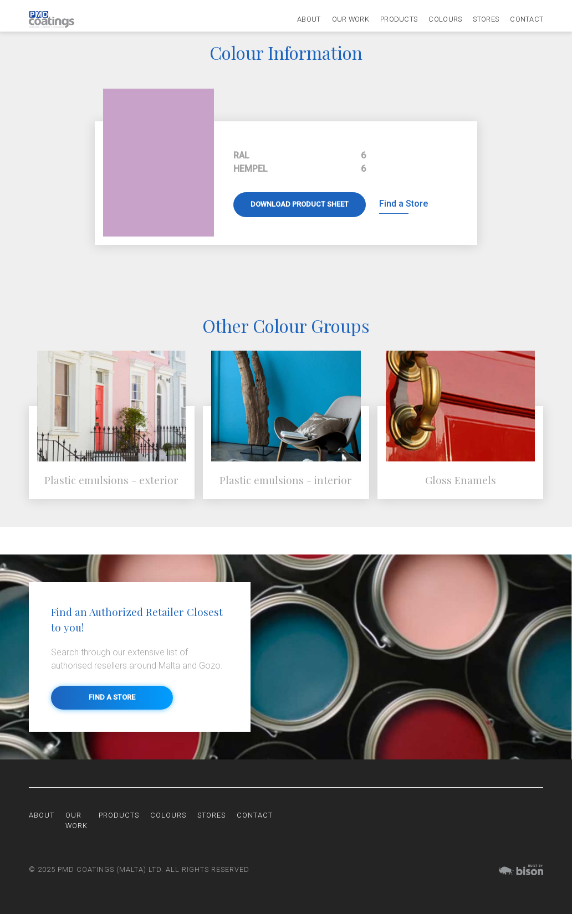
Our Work (350, 19)
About (309, 19)
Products (398, 19)
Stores (486, 19)
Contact (526, 19)
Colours (445, 19)
